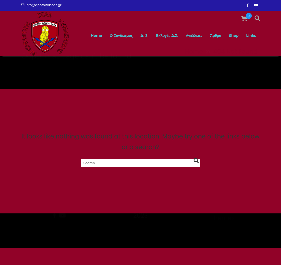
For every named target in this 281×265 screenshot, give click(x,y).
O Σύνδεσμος (104, 64)
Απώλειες (187, 64)
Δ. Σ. (130, 64)
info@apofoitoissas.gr (41, 5)
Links (250, 64)
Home (76, 64)
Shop (231, 64)
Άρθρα (210, 64)
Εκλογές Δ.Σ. (156, 64)
